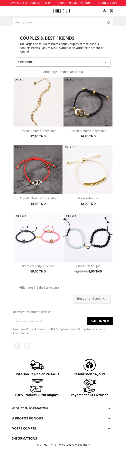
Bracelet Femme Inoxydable (38, 131)
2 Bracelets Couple (88, 266)
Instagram (27, 346)
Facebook (17, 346)
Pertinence (63, 62)
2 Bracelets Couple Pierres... (38, 266)
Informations (24, 438)
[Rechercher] (63, 22)
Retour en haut (91, 299)
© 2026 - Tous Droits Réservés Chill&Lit (63, 445)
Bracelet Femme (88, 198)
